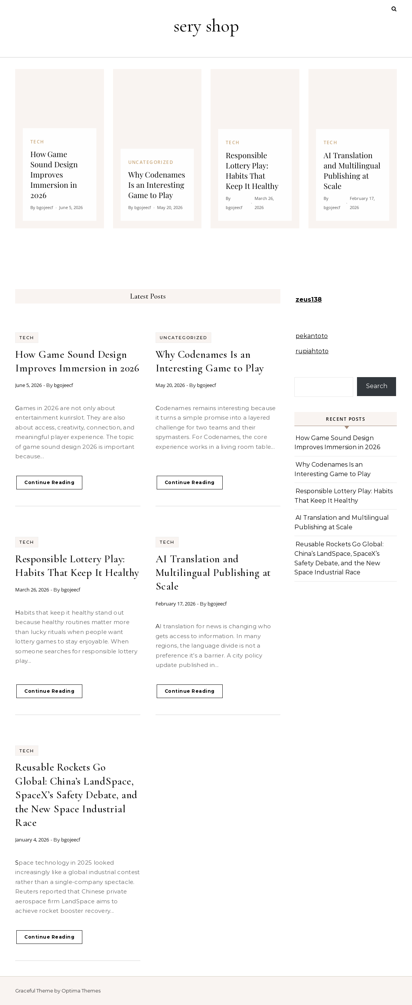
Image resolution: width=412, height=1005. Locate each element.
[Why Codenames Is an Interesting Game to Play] (157, 148)
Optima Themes (81, 991)
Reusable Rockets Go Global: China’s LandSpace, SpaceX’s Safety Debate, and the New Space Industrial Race (76, 795)
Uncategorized (183, 337)
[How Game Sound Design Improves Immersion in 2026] (59, 148)
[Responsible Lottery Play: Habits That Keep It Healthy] (255, 148)
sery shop (206, 26)
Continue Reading (49, 482)
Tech (26, 337)
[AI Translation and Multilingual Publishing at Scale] (352, 148)
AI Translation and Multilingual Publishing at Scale (213, 572)
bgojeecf (63, 385)
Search (376, 386)
